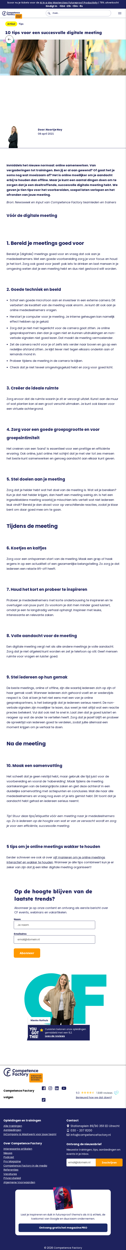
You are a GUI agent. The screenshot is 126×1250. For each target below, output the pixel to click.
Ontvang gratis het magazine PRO (63, 1228)
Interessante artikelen (17, 1149)
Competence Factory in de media (25, 1166)
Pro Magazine (12, 1161)
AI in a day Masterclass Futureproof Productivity (69, 2)
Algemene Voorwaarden (19, 1182)
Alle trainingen (12, 1126)
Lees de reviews (55, 1036)
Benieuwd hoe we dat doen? (94, 1097)
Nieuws (7, 1153)
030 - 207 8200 (79, 1130)
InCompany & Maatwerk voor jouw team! (29, 1134)
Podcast (8, 1157)
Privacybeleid (12, 1178)
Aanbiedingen (12, 1130)
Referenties (10, 1170)
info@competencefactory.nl (88, 1135)
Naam (17, 919)
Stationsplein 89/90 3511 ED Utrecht (93, 1126)
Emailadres (20, 933)
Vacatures (10, 1174)
